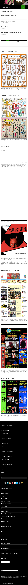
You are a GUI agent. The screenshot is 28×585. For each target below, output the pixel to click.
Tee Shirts (4, 461)
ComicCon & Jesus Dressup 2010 (9, 15)
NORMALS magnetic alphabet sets (8, 428)
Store (2, 446)
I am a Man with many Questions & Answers (11, 32)
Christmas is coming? (5, 548)
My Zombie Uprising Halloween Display (9, 553)
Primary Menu (26, 7)
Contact (3, 472)
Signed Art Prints (6, 448)
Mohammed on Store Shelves (8, 21)
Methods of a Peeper (6, 438)
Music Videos (5, 435)
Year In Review (5, 443)
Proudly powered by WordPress (7, 583)
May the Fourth (4, 26)
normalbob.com (5, 7)
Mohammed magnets (6, 456)
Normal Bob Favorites (7, 441)
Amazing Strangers (5, 430)
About (2, 469)
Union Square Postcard (7, 464)
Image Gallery (5, 433)
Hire (2, 467)
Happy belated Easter (5, 543)
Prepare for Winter (5, 550)
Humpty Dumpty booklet (7, 451)
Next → (19, 41)
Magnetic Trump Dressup (6, 425)
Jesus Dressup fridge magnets (8, 454)
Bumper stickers (5, 459)
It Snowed (3, 545)
